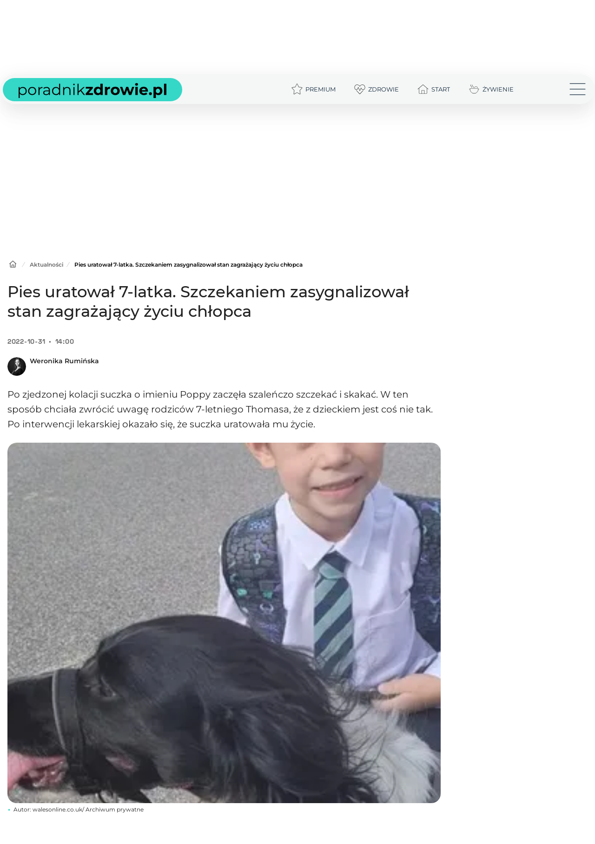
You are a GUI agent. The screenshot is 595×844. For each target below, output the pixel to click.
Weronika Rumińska (64, 361)
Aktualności (46, 264)
